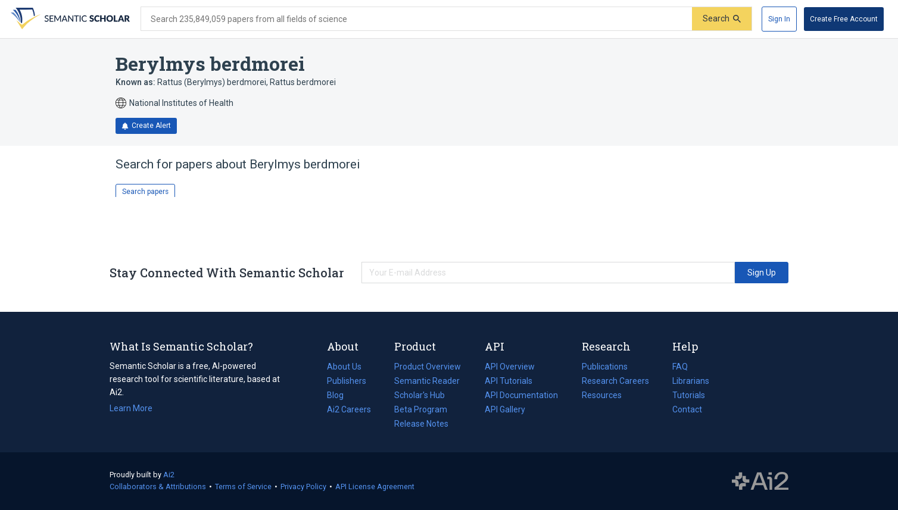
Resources (602, 395)
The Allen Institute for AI (760, 481)
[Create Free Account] (844, 19)
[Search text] (416, 19)
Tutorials (688, 395)
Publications (605, 366)
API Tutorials (508, 381)
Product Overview (427, 366)
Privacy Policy (303, 486)
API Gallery (505, 409)
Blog (340, 395)
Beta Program (420, 409)
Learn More (131, 408)
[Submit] (722, 18)
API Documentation (521, 395)
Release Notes (421, 423)
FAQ (680, 366)
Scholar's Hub (419, 395)
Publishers (346, 381)
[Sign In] (779, 19)
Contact (687, 409)
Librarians (690, 381)
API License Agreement (374, 486)
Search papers (145, 191)
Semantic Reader (427, 381)
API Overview (510, 366)
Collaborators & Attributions (158, 486)
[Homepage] (69, 19)
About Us (344, 366)
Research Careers (615, 381)
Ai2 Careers (349, 409)
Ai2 (168, 474)
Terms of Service (243, 486)
